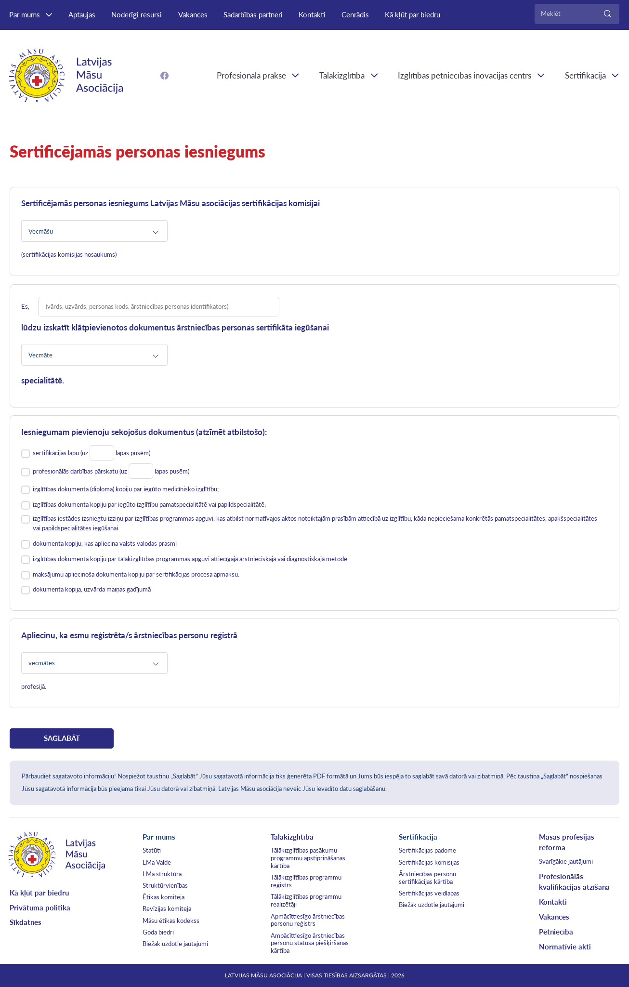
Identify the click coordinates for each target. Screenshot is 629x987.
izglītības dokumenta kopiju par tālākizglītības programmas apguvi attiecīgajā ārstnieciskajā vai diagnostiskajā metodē (190, 559)
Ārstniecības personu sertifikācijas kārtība (427, 877)
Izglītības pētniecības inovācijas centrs (464, 75)
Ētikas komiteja (163, 897)
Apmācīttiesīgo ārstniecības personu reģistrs (308, 920)
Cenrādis (355, 14)
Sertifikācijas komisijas (429, 862)
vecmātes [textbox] (41, 663)
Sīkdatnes (25, 922)
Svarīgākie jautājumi (566, 861)
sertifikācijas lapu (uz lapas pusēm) (91, 454)
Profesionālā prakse (251, 75)
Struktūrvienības (165, 885)
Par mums (24, 14)
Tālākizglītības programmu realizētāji (306, 900)
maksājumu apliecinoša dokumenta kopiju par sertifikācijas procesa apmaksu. (136, 574)
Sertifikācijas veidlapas (429, 893)
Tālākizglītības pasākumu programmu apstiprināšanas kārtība (308, 857)
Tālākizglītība (342, 75)
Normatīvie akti (565, 946)
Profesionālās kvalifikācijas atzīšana (574, 882)
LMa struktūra (162, 874)
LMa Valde (157, 862)
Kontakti (312, 14)
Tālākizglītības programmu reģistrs (306, 881)
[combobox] (94, 231)
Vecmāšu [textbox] (40, 231)
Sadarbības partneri (253, 14)
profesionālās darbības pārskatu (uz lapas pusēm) (111, 472)
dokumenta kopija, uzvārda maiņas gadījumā (92, 589)
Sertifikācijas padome (427, 850)
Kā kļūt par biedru (412, 14)
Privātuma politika (40, 907)
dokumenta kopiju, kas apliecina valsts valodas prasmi (105, 543)
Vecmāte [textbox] (40, 355)
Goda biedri (158, 932)
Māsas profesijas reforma (566, 842)
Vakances (193, 14)
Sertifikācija (418, 836)
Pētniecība (556, 931)
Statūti (152, 850)
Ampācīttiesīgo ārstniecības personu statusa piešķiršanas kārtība (310, 943)
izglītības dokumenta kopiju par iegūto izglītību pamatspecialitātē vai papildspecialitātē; (149, 504)
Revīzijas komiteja (167, 908)
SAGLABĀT (62, 738)
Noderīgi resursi (136, 14)
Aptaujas (81, 14)
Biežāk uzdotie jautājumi (175, 944)
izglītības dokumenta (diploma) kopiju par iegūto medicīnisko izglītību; (126, 489)
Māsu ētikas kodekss (171, 920)
